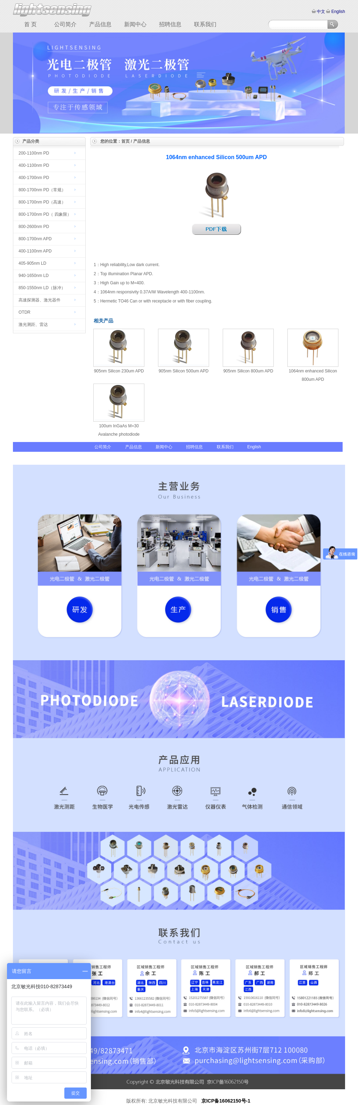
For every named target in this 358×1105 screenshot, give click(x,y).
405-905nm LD (32, 263)
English (337, 11)
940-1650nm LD (34, 275)
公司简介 (65, 24)
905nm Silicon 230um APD (119, 371)
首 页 (30, 24)
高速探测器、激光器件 (39, 300)
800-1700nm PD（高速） (42, 202)
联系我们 (205, 24)
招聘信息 (170, 24)
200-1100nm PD (34, 153)
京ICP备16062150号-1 (225, 1101)
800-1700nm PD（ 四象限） (45, 214)
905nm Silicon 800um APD (248, 371)
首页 (125, 141)
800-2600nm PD (34, 226)
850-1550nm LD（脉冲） (42, 287)
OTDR (24, 312)
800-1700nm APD (35, 238)
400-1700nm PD (34, 177)
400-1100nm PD (34, 165)
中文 (321, 11)
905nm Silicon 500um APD (184, 371)
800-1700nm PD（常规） (42, 189)
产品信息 (100, 24)
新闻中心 (135, 24)
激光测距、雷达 (33, 324)
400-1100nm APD (35, 251)
